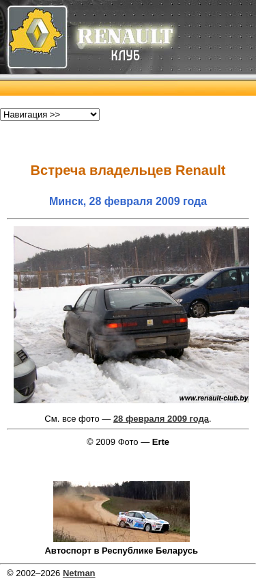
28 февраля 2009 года (161, 418)
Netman (79, 573)
